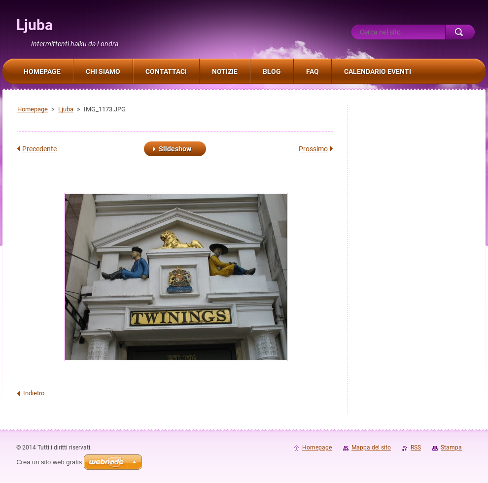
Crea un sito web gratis (49, 462)
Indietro (33, 393)
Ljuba (65, 109)
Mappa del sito (371, 447)
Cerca (460, 32)
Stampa (451, 447)
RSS (416, 447)
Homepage (32, 109)
